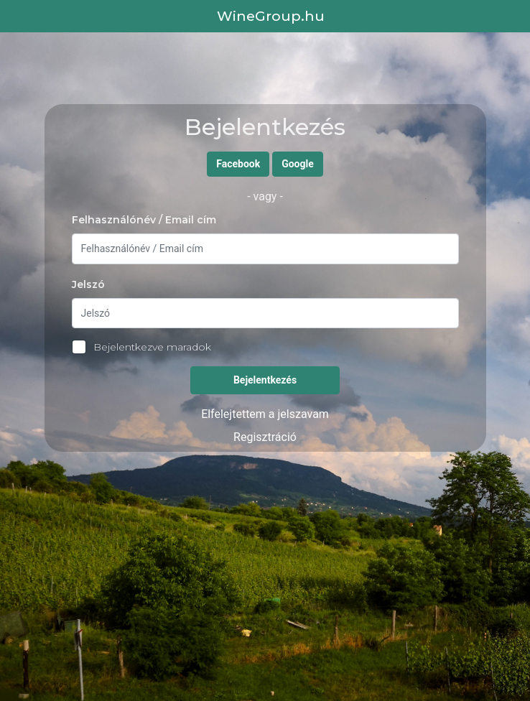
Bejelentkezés (265, 380)
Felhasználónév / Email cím (144, 219)
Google (298, 164)
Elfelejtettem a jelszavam (265, 414)
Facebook (238, 164)
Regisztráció (265, 437)
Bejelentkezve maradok (141, 347)
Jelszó (88, 284)
